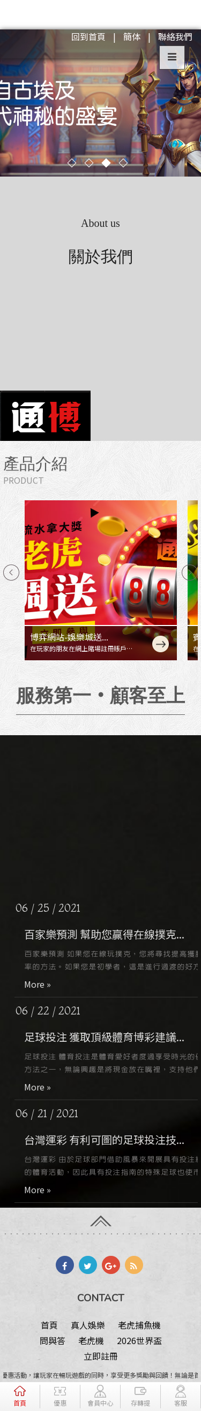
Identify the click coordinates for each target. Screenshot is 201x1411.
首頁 (49, 1324)
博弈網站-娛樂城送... (69, 636)
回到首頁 (88, 36)
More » (44, 984)
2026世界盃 (139, 1340)
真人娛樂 (88, 1324)
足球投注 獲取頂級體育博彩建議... (111, 1036)
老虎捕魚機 (139, 1324)
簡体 (131, 36)
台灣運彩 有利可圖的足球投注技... (111, 1139)
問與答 (52, 1340)
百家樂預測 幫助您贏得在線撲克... (111, 934)
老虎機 (91, 1340)
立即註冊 (101, 1355)
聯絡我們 (175, 36)
